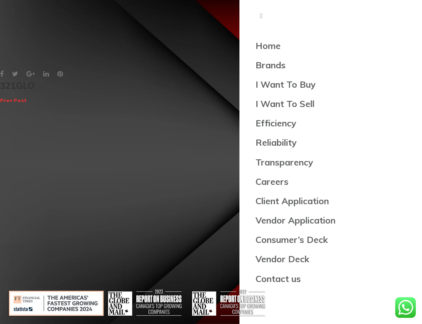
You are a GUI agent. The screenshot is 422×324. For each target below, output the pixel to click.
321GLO (17, 92)
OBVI (408, 92)
